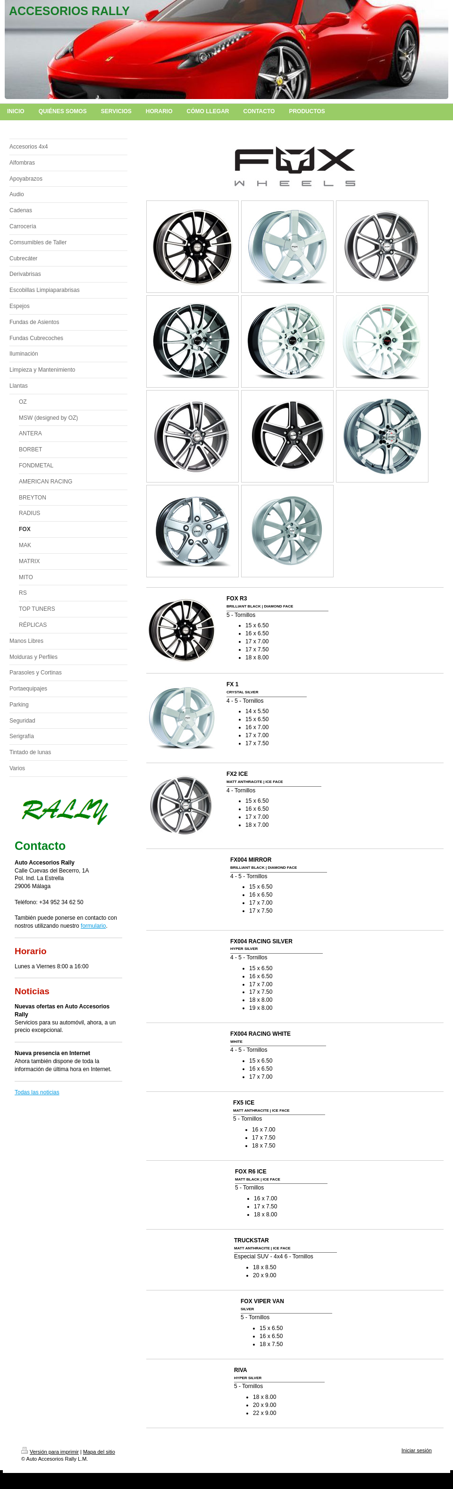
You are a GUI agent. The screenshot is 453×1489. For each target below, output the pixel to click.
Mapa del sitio (99, 1452)
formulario (93, 926)
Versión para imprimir (50, 1452)
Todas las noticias (37, 1092)
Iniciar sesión (417, 1450)
